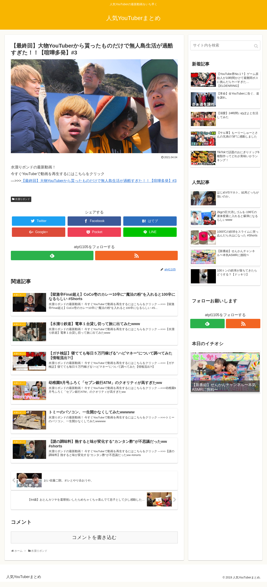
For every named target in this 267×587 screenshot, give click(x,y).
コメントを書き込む (94, 542)
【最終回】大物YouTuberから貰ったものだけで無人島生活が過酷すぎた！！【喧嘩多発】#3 (99, 181)
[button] (256, 46)
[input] (225, 45)
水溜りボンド (22, 199)
